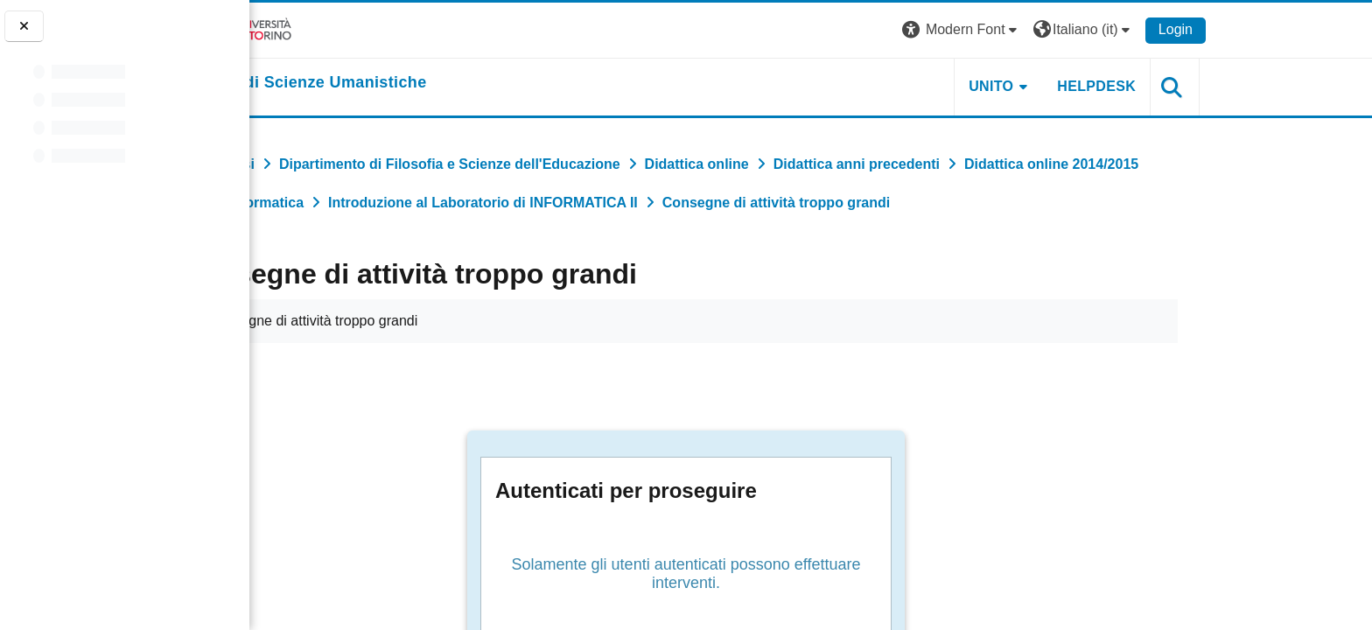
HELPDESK (1212, 86)
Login (1291, 29)
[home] (423, 83)
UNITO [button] (1107, 86)
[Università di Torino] (354, 29)
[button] (1078, 30)
